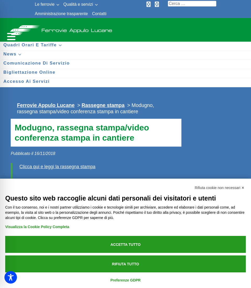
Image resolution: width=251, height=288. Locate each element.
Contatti (99, 13)
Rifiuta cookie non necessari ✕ (219, 188)
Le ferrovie (45, 4)
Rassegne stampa (103, 105)
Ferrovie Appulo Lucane (125, 28)
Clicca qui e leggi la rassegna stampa (57, 166)
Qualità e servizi (78, 4)
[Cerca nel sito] (192, 4)
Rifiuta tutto (125, 264)
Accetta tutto (126, 244)
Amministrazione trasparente (61, 13)
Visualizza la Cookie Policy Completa (37, 227)
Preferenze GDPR (126, 280)
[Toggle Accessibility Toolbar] (10, 277)
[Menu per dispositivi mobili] (10, 36)
